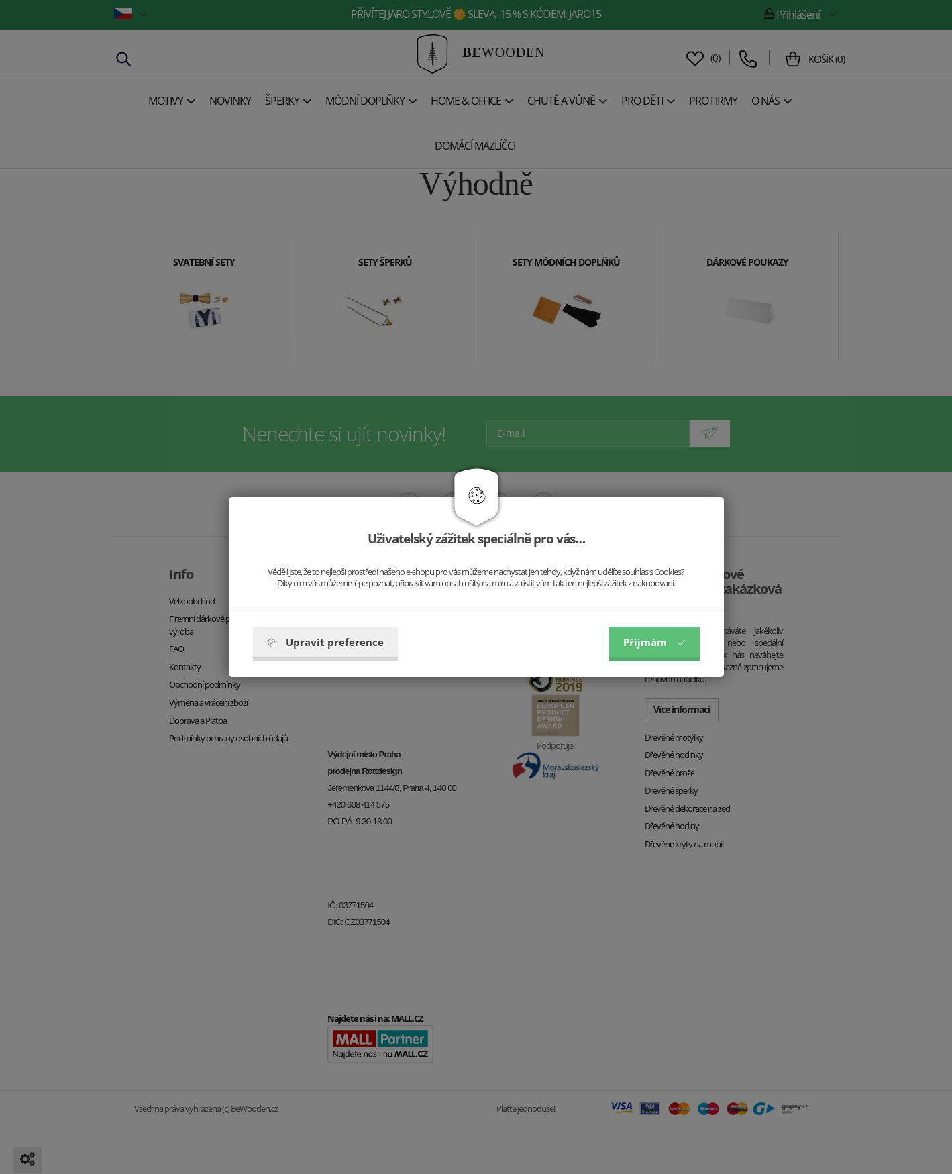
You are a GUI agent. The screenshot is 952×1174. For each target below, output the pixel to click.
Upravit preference (325, 642)
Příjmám (654, 642)
